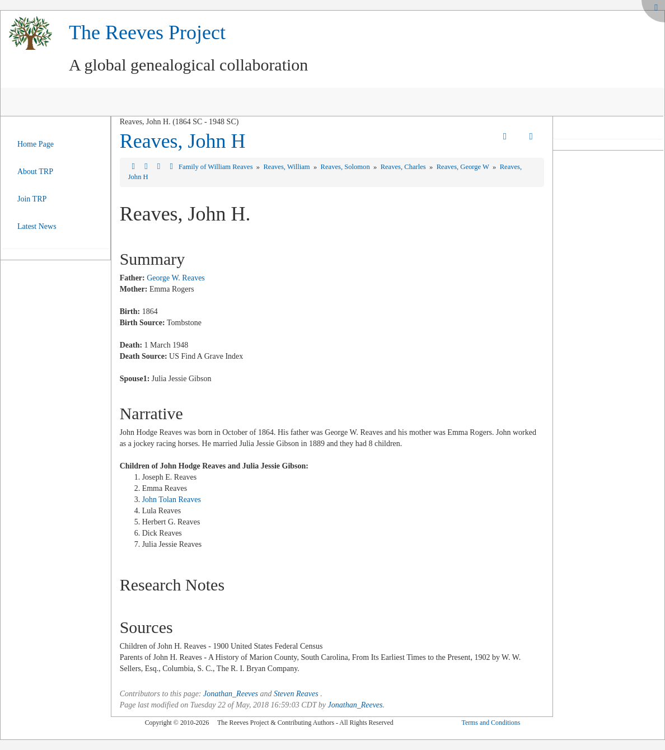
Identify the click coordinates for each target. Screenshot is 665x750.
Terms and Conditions (490, 722)
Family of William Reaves (217, 167)
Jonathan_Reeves (230, 694)
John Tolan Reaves (171, 499)
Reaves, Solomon (346, 167)
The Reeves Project (147, 32)
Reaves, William (287, 167)
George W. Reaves (176, 278)
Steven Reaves (296, 694)
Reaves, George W (464, 167)
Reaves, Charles (404, 167)
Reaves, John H (183, 141)
